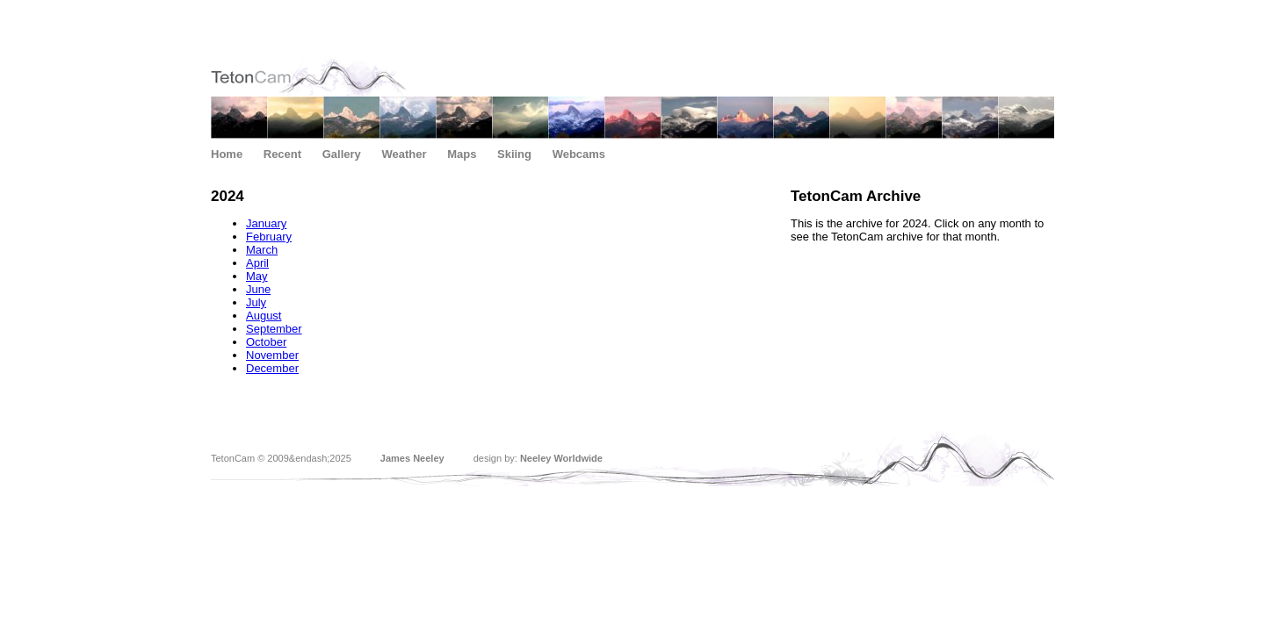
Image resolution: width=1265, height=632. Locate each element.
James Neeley (412, 458)
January (266, 223)
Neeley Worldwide (561, 458)
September (274, 328)
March (262, 249)
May (257, 276)
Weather (403, 154)
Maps (461, 154)
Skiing (514, 154)
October (266, 341)
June (258, 289)
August (263, 315)
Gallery (341, 154)
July (256, 302)
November (272, 355)
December (272, 368)
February (269, 236)
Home (226, 154)
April (257, 262)
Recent (282, 154)
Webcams (579, 154)
